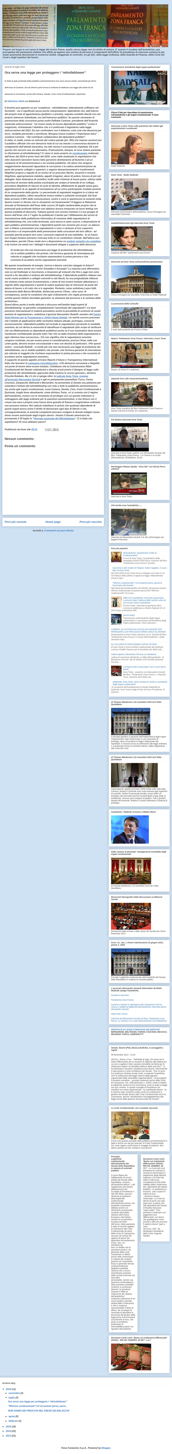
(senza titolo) (129, 615)
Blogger (106, 1448)
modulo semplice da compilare (84, 241)
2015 (9, 1426)
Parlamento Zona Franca (122, 1000)
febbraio (14, 1421)
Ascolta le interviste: (120, 995)
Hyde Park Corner (119, 1014)
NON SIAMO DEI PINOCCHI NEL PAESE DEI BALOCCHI (38, 1410)
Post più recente (15, 521)
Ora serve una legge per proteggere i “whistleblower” (37, 1401)
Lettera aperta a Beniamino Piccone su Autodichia (133, 654)
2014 (9, 1431)
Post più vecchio (91, 521)
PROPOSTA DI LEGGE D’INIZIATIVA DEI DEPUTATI (135, 1029)
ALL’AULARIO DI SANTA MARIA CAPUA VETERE (134, 644)
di (6, 101)
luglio (12, 1397)
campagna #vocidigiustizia (43, 363)
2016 (9, 1389)
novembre (14, 1393)
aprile (12, 1416)
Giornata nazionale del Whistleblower (54, 418)
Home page (52, 521)
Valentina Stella (16, 101)
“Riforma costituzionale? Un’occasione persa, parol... (37, 1406)
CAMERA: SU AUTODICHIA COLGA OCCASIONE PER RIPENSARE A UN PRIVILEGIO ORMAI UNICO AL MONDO (138, 630)
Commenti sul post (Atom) (59, 530)
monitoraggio (79, 153)
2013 (9, 1436)
